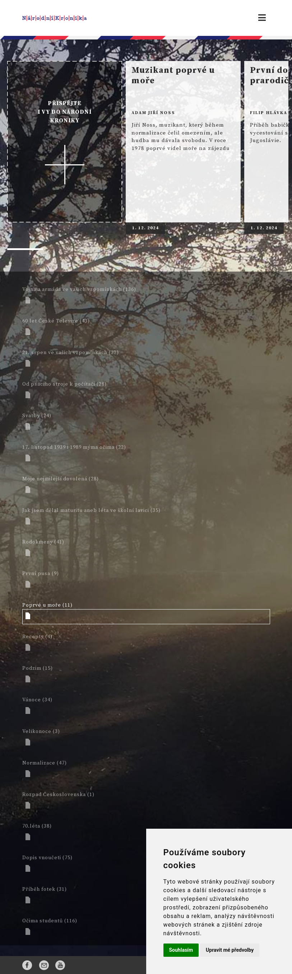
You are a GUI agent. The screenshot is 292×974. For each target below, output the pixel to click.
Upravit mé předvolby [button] (230, 950)
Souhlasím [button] (181, 950)
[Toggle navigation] (262, 18)
